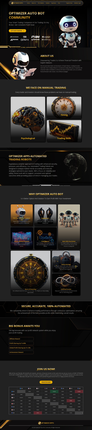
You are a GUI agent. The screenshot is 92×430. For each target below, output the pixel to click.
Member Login (77, 3)
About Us (34, 3)
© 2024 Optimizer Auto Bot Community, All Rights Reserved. (46, 427)
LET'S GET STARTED (17, 31)
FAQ (59, 3)
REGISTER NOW (46, 382)
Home (28, 3)
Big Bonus (53, 3)
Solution (47, 3)
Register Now (69, 3)
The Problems (41, 3)
